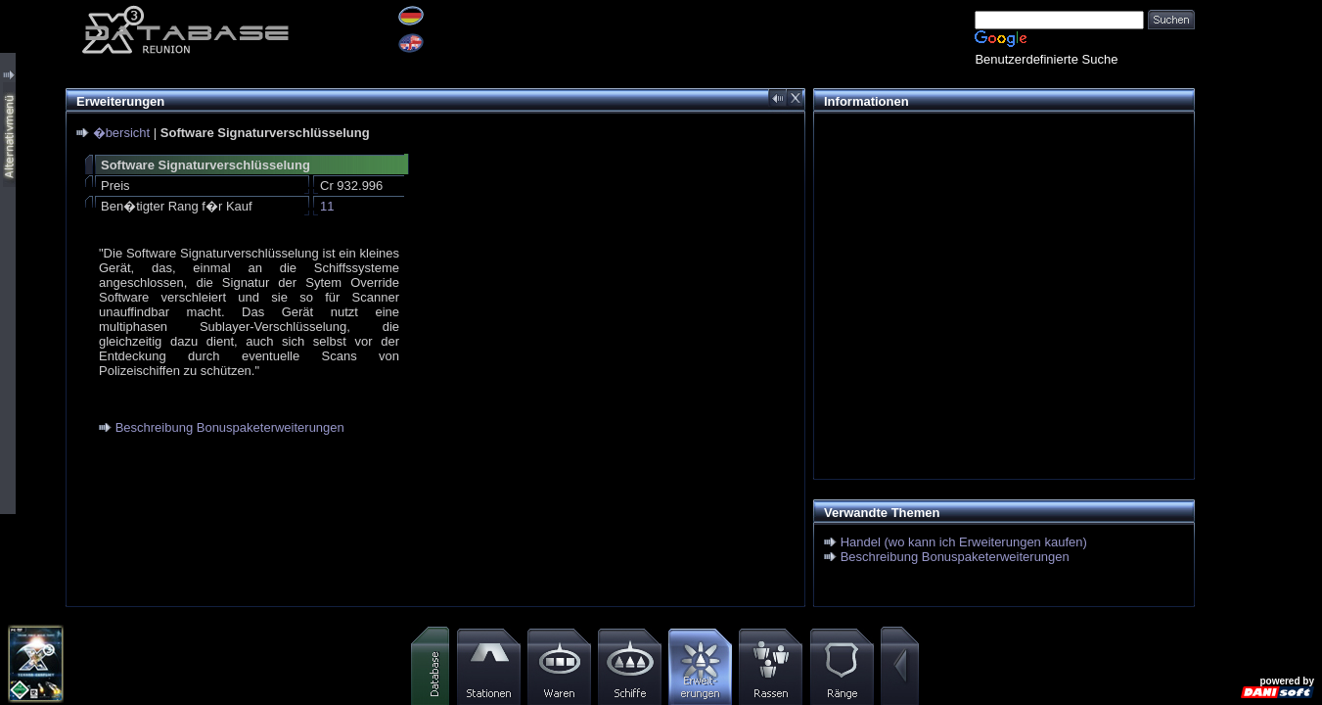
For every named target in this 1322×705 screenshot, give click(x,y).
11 (327, 206)
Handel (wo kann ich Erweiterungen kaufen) (964, 542)
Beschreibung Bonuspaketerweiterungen (229, 427)
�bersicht (122, 132)
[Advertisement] (999, 260)
